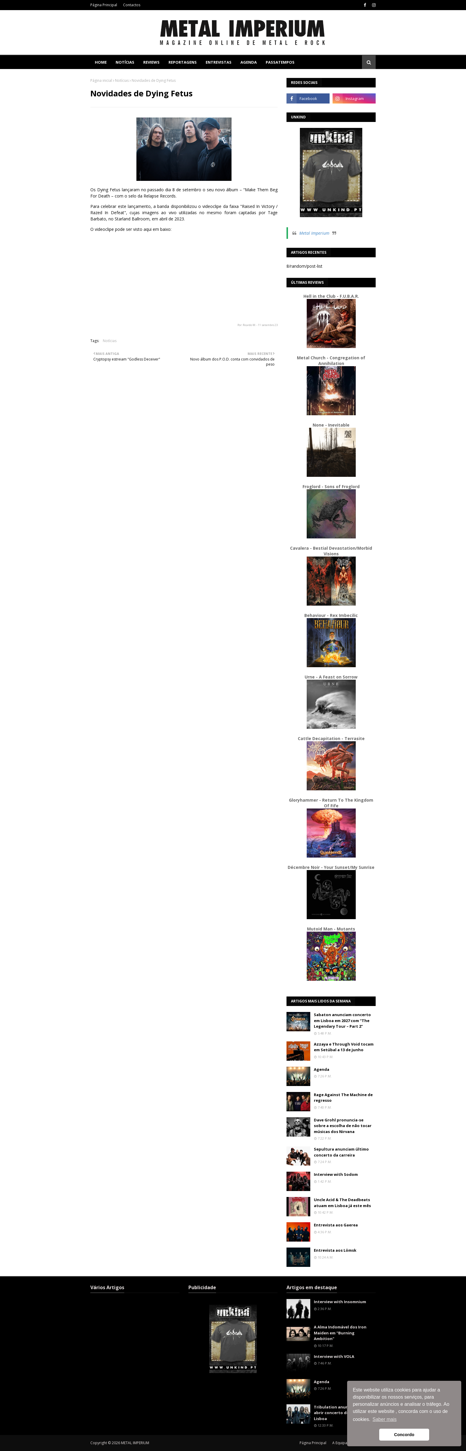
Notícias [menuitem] (125, 62)
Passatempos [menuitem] (280, 62)
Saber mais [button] (385, 1419)
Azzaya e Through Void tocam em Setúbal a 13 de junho (344, 1047)
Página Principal (103, 4)
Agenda (321, 1069)
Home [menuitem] (101, 62)
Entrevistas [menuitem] (219, 62)
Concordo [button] (404, 1434)
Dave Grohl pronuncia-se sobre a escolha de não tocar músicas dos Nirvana (342, 1125)
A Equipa (339, 1442)
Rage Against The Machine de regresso (343, 1097)
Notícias (122, 80)
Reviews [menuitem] (151, 62)
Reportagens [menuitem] (183, 62)
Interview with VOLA (334, 1356)
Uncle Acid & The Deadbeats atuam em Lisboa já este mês (342, 1202)
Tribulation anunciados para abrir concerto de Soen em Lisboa (342, 1412)
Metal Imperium (314, 233)
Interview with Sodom (336, 1174)
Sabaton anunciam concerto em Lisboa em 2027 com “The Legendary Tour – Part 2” (342, 1020)
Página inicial (101, 80)
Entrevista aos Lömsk (335, 1250)
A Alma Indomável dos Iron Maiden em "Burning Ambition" (340, 1332)
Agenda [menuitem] (248, 62)
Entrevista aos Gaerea (336, 1225)
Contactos (131, 4)
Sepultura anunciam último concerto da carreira (341, 1152)
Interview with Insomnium (340, 1301)
